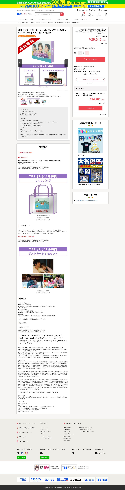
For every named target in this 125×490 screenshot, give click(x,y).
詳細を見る (94, 108)
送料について (67, 431)
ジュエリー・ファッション (46, 436)
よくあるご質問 (103, 10)
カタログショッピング (62, 19)
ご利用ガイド (93, 10)
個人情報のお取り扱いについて (86, 427)
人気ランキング (23, 441)
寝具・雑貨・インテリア (46, 431)
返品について (67, 436)
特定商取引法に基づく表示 (85, 429)
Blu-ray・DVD (93, 200)
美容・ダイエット (44, 427)
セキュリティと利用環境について (87, 431)
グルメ (42, 433)
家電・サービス (44, 429)
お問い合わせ (67, 440)
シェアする (90, 83)
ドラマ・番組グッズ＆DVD (44, 19)
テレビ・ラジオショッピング (25, 19)
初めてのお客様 (67, 427)
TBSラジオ (99, 453)
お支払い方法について (69, 434)
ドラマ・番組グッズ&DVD (82, 200)
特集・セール (99, 19)
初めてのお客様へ (82, 10)
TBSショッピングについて (73, 423)
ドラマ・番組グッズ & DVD (27, 428)
